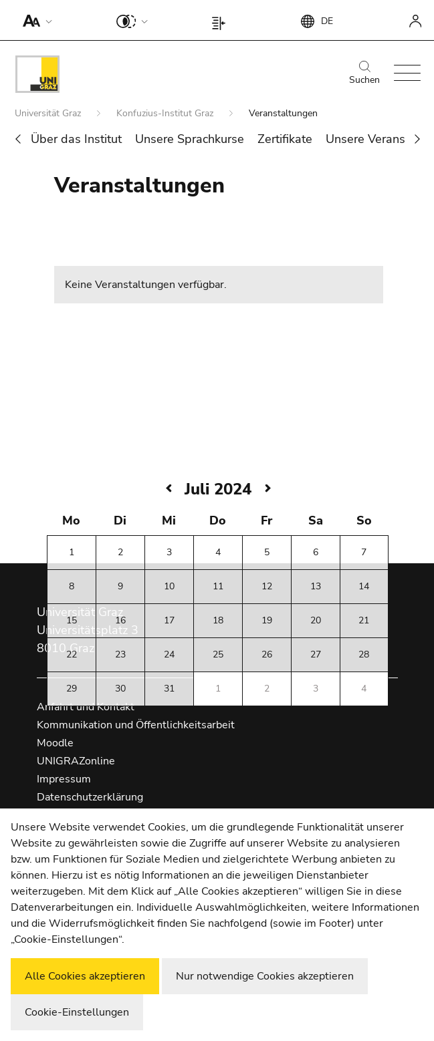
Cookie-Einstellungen (77, 1012)
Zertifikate (284, 139)
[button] (34, 20)
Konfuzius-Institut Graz (166, 113)
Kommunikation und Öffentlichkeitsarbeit (136, 725)
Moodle (55, 743)
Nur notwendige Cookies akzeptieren (265, 976)
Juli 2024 (218, 489)
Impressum (64, 779)
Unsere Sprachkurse (189, 139)
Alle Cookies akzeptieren (85, 976)
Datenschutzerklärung (90, 797)
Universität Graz (49, 113)
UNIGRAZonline (76, 761)
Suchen (364, 73)
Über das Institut (76, 139)
